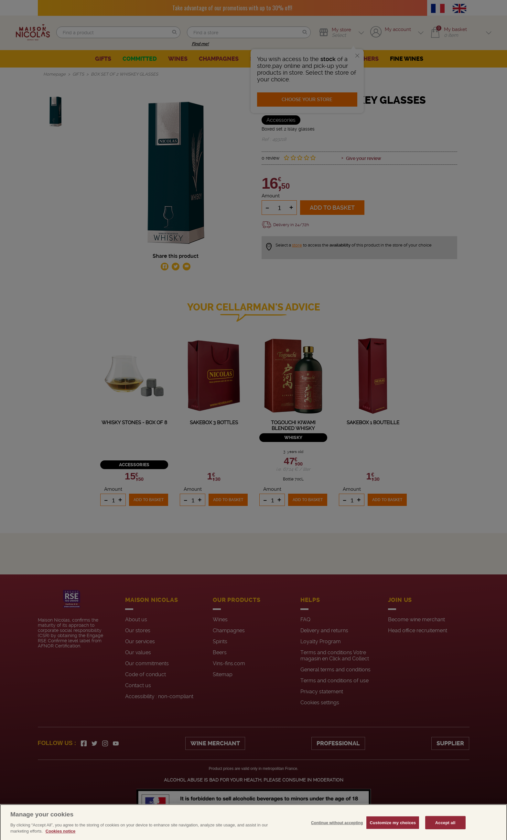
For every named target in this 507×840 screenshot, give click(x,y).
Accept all (445, 832)
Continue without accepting (337, 832)
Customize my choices (393, 832)
